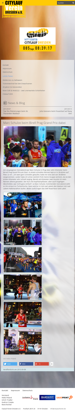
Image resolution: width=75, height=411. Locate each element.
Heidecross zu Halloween (12, 80)
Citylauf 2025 (8, 94)
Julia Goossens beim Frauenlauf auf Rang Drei (56, 111)
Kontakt (6, 65)
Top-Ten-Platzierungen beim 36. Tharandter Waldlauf (15, 111)
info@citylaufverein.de (58, 409)
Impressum (7, 68)
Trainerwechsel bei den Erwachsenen (17, 83)
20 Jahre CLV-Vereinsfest (12, 87)
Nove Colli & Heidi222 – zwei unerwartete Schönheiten (24, 90)
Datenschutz (7, 72)
